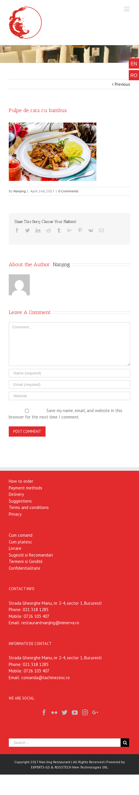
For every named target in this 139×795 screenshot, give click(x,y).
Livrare (15, 548)
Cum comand (20, 535)
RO (134, 75)
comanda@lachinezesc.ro (45, 677)
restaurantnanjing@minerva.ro (50, 622)
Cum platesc (20, 542)
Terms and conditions (29, 507)
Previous (122, 84)
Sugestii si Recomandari (31, 555)
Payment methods (25, 488)
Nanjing (19, 191)
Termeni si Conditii (25, 561)
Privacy (15, 514)
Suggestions (20, 501)
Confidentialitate (24, 568)
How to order (21, 481)
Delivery (16, 494)
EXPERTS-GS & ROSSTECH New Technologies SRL (69, 767)
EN (134, 63)
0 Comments (68, 191)
